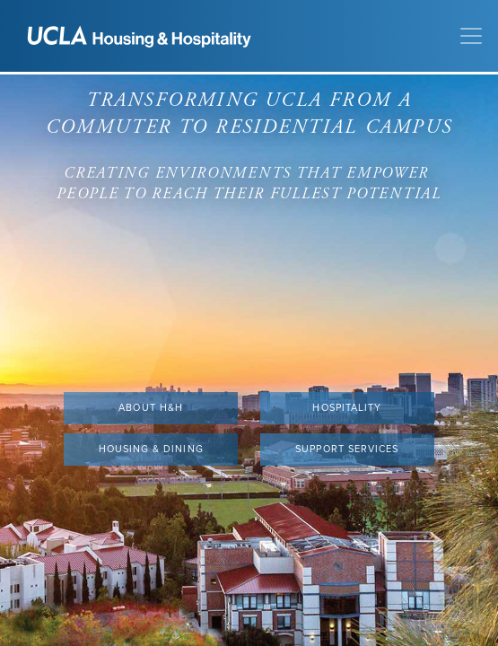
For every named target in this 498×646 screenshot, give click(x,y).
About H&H (150, 408)
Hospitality (346, 408)
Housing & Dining (151, 449)
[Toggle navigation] (471, 35)
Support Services (346, 449)
